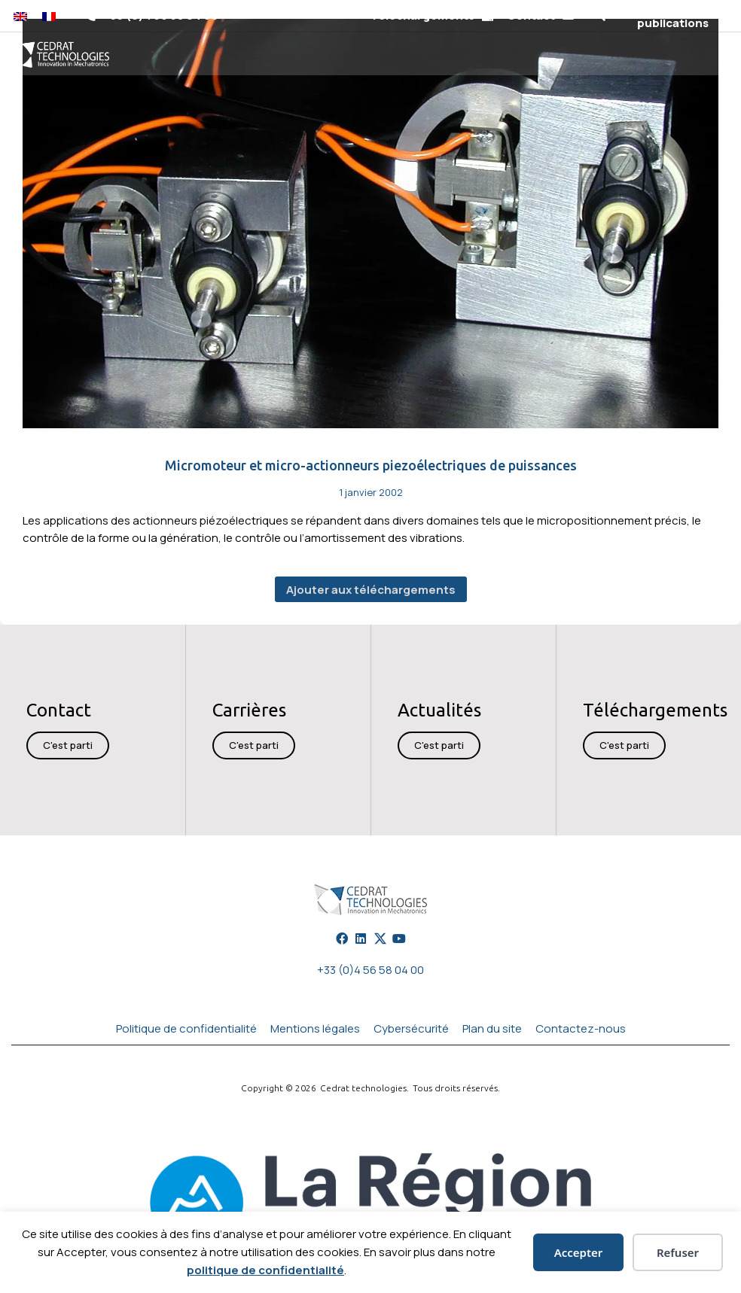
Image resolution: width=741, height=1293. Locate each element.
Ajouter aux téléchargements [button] (371, 590)
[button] (599, 16)
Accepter (578, 1252)
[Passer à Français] (49, 16)
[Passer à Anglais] (20, 16)
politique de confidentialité (265, 1270)
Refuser (678, 1252)
